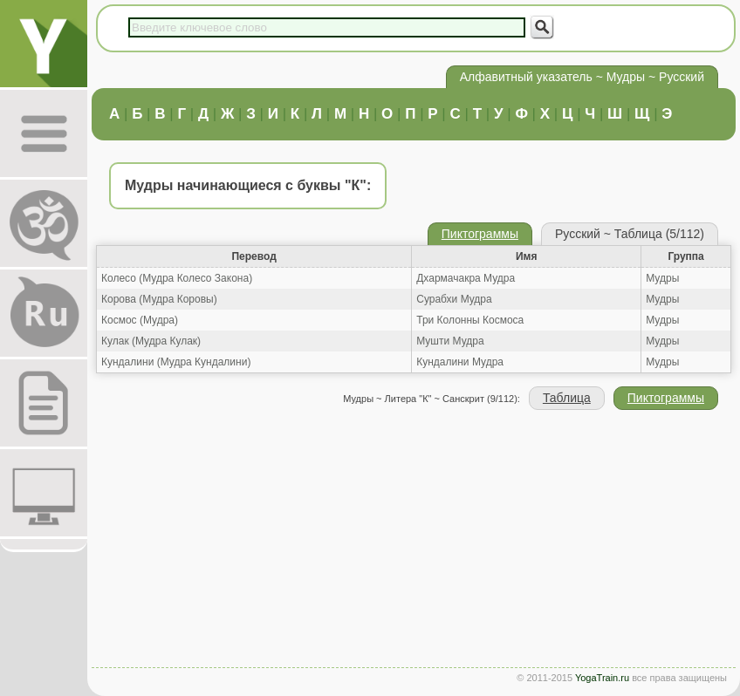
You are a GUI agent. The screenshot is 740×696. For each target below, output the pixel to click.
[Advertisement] (414, 541)
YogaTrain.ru (602, 677)
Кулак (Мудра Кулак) (151, 341)
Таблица (567, 398)
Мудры (662, 278)
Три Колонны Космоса (470, 320)
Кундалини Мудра (460, 362)
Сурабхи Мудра (453, 299)
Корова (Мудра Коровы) (159, 299)
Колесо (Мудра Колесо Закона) (176, 278)
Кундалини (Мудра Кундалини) (175, 362)
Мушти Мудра (449, 341)
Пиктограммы (480, 234)
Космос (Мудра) (139, 320)
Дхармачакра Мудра (465, 278)
